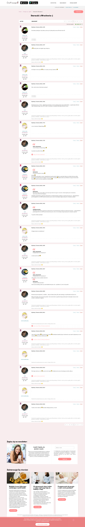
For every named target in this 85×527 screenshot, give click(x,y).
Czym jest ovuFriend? (59, 7)
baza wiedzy (63, 3)
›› (81, 21)
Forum (20, 11)
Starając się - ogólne (27, 11)
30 (71, 424)
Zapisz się (64, 459)
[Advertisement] (12, 28)
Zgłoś (81, 27)
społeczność (73, 3)
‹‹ (64, 21)
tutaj (59, 455)
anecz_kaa (24, 74)
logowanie (75, 7)
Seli (25, 53)
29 (69, 424)
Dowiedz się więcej (45, 521)
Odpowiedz (78, 11)
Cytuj (74, 27)
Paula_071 (24, 35)
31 (73, 21)
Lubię (78, 27)
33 (77, 21)
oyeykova (25, 174)
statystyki (53, 3)
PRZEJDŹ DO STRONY (42, 524)
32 (75, 21)
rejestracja (69, 7)
